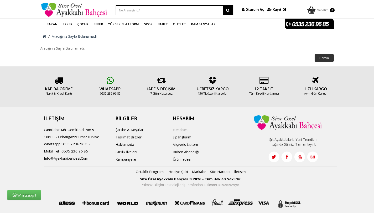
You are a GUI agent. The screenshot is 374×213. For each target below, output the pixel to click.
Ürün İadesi (182, 159)
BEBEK (98, 24)
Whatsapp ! (24, 195)
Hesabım (180, 130)
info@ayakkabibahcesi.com (66, 159)
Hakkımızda (124, 145)
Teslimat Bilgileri (128, 137)
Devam (324, 58)
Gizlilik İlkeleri (126, 152)
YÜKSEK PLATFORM (123, 24)
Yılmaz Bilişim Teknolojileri (163, 185)
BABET (163, 24)
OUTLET (179, 24)
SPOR (148, 24)
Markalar (199, 172)
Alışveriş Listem (185, 145)
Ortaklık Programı (150, 172)
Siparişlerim (182, 137)
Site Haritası (220, 172)
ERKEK (68, 24)
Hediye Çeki (178, 172)
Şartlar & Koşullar (129, 130)
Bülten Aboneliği (186, 152)
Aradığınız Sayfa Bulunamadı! (74, 36)
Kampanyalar (126, 159)
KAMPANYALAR (203, 24)
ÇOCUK (82, 24)
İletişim (240, 172)
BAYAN (52, 24)
